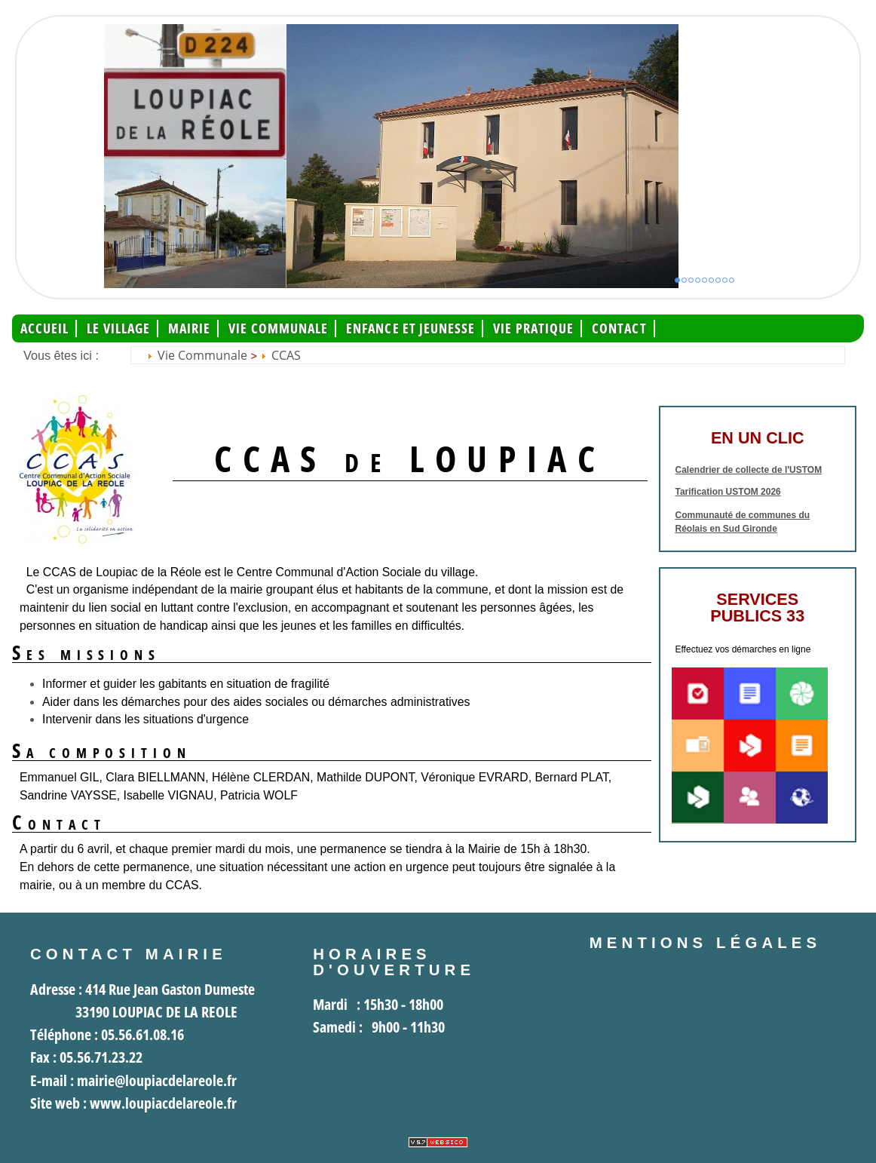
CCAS (286, 355)
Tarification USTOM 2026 (728, 491)
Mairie (189, 328)
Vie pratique (533, 328)
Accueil (44, 328)
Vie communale (278, 328)
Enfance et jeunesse (410, 328)
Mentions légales (706, 942)
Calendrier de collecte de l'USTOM (748, 470)
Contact (619, 328)
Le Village (118, 328)
